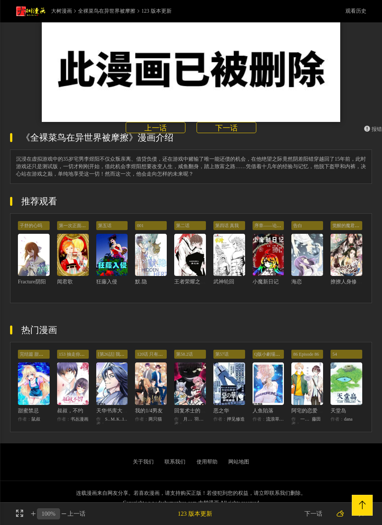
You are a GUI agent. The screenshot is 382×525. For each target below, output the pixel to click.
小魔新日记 (266, 281)
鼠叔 (35, 419)
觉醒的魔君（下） (350, 225)
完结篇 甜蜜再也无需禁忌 (45, 354)
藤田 (316, 419)
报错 (373, 129)
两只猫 (155, 419)
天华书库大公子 (114, 411)
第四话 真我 (227, 225)
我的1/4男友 (149, 411)
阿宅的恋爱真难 (309, 411)
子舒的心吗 (31, 225)
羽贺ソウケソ (200, 419)
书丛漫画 (79, 419)
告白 (297, 225)
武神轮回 (223, 281)
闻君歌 (65, 281)
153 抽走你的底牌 (76, 354)
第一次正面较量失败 (79, 225)
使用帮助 (207, 462)
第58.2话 (184, 354)
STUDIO (108, 419)
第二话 (183, 225)
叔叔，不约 (70, 411)
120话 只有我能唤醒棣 (159, 354)
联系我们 (175, 462)
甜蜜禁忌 (28, 411)
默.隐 (141, 281)
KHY (119, 419)
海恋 (296, 281)
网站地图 (238, 462)
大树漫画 (61, 11)
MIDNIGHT (113, 419)
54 (334, 354)
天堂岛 (338, 411)
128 (125, 419)
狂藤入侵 (106, 281)
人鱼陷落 (263, 411)
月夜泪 (188, 419)
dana (348, 419)
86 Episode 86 (306, 354)
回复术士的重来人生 (197, 411)
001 (140, 225)
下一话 (226, 128)
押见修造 (236, 419)
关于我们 (143, 462)
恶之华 (221, 411)
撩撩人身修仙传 (349, 281)
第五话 (105, 225)
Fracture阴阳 (32, 281)
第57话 (222, 354)
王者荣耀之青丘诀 (195, 281)
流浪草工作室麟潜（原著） (275, 419)
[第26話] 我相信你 (116, 354)
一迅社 (305, 419)
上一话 (155, 128)
